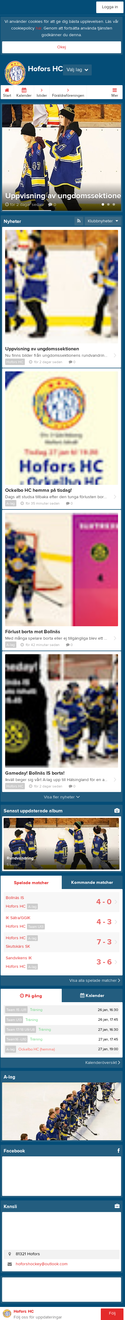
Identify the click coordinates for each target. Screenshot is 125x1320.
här (38, 28)
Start (7, 91)
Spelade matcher (31, 883)
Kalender (23, 91)
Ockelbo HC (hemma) (36, 1049)
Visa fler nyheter (62, 797)
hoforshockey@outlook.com (41, 1264)
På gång (31, 996)
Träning (36, 1009)
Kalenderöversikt (102, 1062)
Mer (114, 91)
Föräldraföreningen (68, 91)
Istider (42, 91)
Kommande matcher (92, 882)
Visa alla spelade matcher (94, 980)
